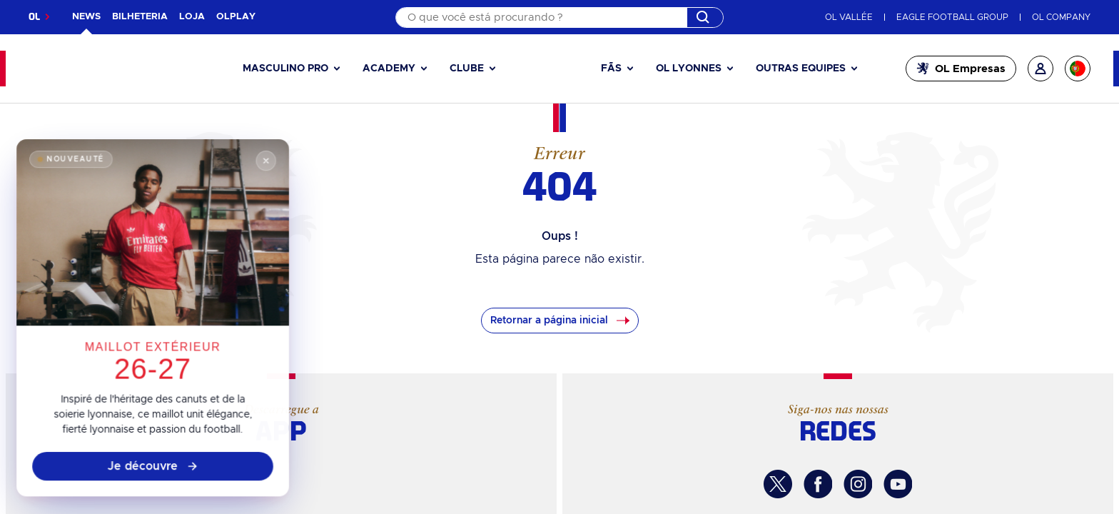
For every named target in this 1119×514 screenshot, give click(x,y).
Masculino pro (285, 69)
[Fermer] (263, 171)
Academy (389, 69)
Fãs (611, 69)
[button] (291, 68)
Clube (467, 69)
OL (34, 16)
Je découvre (152, 469)
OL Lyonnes (688, 69)
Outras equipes (801, 69)
